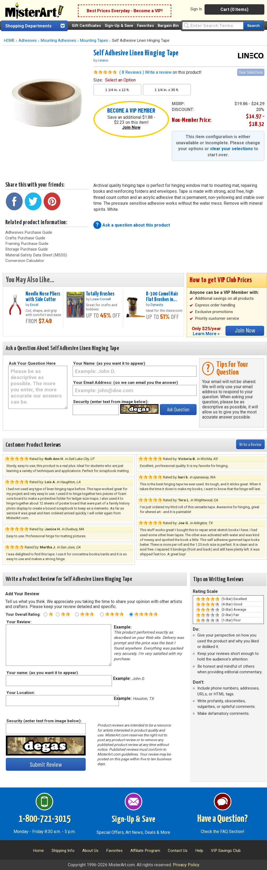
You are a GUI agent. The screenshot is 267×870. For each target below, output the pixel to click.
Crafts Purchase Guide (25, 238)
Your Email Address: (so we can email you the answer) (125, 382)
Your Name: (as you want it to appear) (109, 363)
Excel (34, 304)
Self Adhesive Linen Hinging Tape (136, 53)
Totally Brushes (100, 294)
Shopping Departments (28, 25)
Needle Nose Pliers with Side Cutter (43, 296)
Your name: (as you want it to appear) (42, 672)
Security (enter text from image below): (110, 401)
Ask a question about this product (136, 225)
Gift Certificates (86, 25)
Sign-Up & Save (119, 25)
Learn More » (206, 333)
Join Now (131, 127)
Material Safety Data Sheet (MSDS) (36, 255)
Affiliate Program (145, 850)
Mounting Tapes (94, 40)
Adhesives (28, 40)
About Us (90, 850)
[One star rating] (45, 614)
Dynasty (157, 304)
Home (38, 850)
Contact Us (177, 850)
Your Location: (20, 692)
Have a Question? (222, 819)
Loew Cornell (100, 299)
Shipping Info (63, 850)
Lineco (103, 60)
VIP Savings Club (226, 850)
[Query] (212, 25)
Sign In (196, 9)
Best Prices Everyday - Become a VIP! (124, 10)
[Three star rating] (77, 614)
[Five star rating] (131, 614)
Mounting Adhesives (58, 40)
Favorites (145, 25)
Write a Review (250, 444)
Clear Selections (251, 72)
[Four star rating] (102, 614)
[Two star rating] (57, 614)
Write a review (158, 72)
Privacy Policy (186, 864)
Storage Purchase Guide (26, 249)
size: (114, 80)
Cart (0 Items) (234, 9)
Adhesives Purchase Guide (28, 232)
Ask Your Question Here (32, 363)
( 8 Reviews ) (131, 72)
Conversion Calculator (24, 260)
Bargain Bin (168, 25)
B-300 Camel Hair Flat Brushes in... (162, 296)
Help (199, 850)
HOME (9, 40)
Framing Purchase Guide (26, 243)
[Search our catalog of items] (253, 26)
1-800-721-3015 (44, 819)
